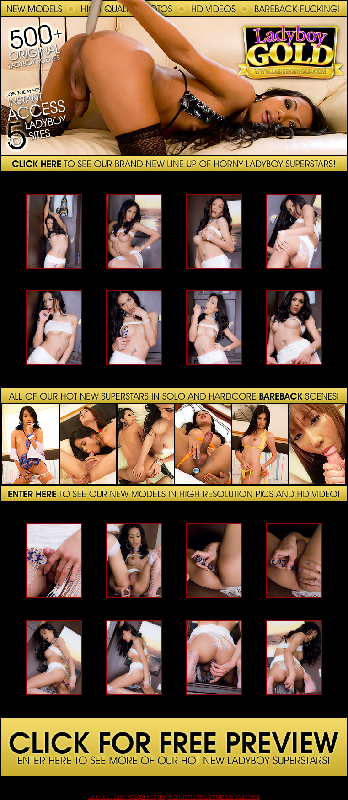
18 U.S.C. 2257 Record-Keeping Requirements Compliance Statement (174, 797)
